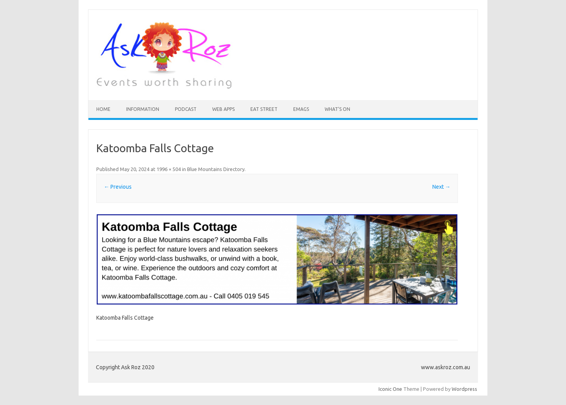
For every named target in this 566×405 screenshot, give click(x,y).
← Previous (118, 187)
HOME (103, 109)
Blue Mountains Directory (215, 169)
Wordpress (464, 389)
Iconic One (390, 389)
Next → (441, 187)
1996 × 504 (168, 169)
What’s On (337, 109)
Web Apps (223, 109)
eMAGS (301, 109)
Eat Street (263, 109)
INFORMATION (142, 109)
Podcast (186, 109)
